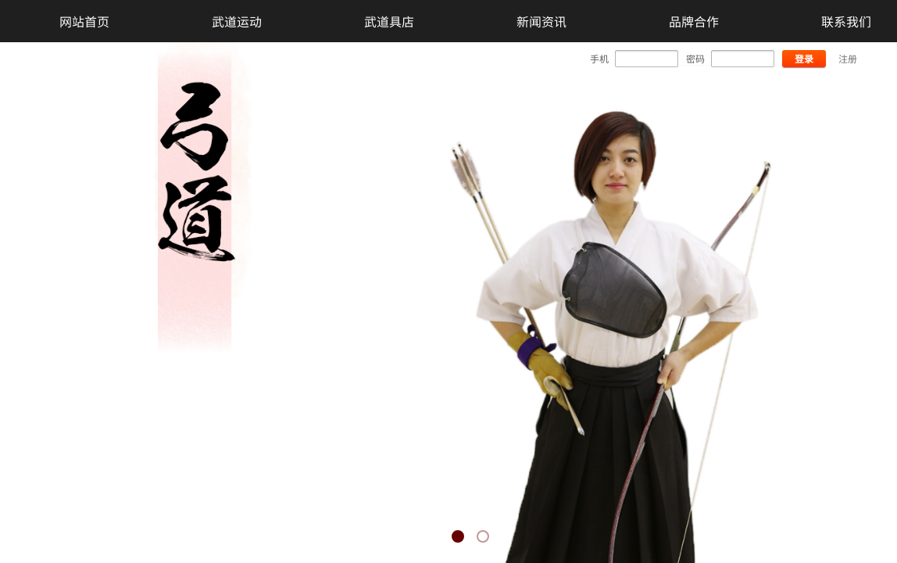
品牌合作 (694, 21)
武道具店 (389, 21)
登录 (804, 58)
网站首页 (84, 21)
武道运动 (237, 21)
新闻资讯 (541, 21)
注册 (847, 58)
